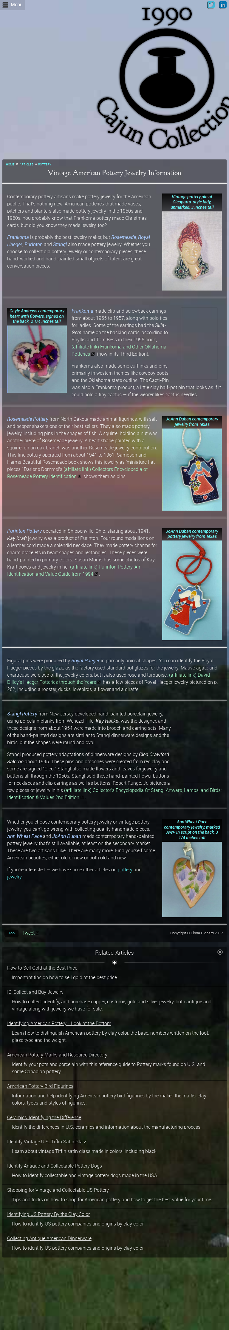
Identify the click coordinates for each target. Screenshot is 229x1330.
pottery (44, 164)
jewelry (14, 877)
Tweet (28, 933)
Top (11, 933)
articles (26, 164)
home (10, 164)
